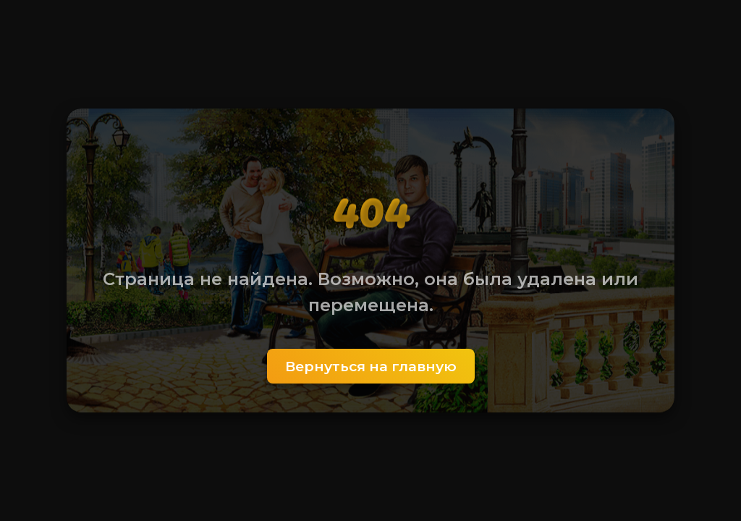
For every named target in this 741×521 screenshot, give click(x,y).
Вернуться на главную (371, 366)
